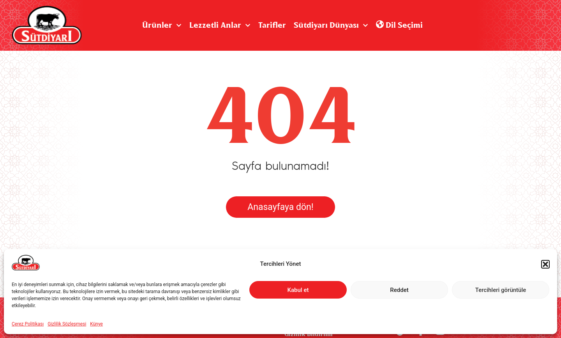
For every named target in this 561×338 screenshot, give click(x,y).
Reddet (399, 290)
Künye (96, 324)
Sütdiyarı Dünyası (331, 25)
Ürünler (162, 25)
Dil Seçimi (399, 25)
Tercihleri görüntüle (500, 290)
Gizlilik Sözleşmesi (67, 324)
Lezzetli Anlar (220, 25)
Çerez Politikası (28, 324)
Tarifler (272, 25)
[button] (545, 264)
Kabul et (298, 290)
